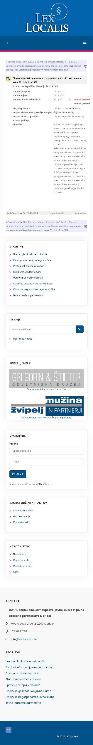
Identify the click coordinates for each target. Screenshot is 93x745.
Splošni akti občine (23, 510)
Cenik (16, 572)
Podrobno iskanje (22, 338)
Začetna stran (14, 61)
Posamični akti (20, 522)
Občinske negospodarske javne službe (34, 289)
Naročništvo (19, 554)
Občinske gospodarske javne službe (32, 283)
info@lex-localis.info (24, 639)
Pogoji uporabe (21, 560)
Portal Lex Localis (23, 566)
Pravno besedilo (56, 213)
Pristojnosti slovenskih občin (28, 266)
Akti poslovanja (21, 516)
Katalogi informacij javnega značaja (32, 260)
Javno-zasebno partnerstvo (28, 295)
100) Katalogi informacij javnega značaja (43, 61)
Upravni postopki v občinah (28, 277)
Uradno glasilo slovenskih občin (30, 254)
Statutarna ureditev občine (27, 272)
